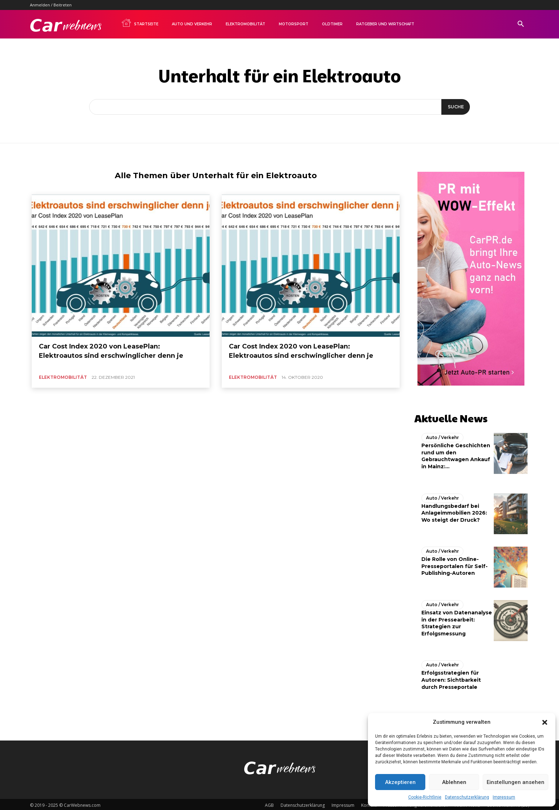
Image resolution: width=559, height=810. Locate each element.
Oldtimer (332, 24)
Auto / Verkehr (442, 435)
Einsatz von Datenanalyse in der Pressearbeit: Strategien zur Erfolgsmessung (456, 621)
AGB (269, 803)
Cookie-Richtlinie (424, 797)
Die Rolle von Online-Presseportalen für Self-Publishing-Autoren (454, 564)
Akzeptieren (400, 782)
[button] (544, 722)
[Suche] (454, 107)
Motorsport (293, 24)
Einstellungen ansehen (515, 782)
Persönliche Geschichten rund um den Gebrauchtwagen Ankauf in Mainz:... (455, 454)
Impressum (504, 797)
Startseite (139, 23)
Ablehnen (454, 782)
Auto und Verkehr (192, 24)
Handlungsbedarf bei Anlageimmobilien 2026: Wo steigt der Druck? (454, 511)
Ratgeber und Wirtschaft (385, 24)
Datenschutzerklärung (467, 797)
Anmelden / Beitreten (51, 4)
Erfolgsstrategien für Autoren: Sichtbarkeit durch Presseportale (451, 678)
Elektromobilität (245, 24)
